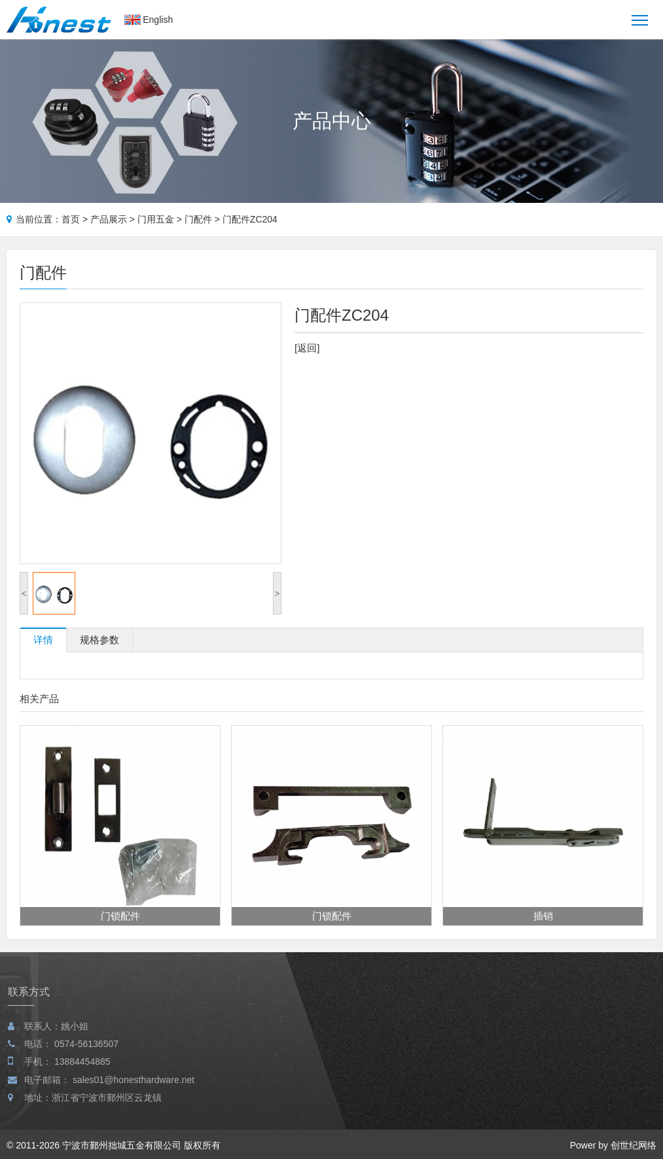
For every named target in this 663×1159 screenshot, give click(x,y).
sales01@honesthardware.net (133, 1093)
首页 (71, 219)
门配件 (198, 219)
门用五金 (155, 219)
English (158, 19)
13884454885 (82, 1074)
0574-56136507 (86, 1057)
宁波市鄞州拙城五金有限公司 (121, 1145)
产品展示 (108, 219)
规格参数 (99, 639)
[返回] (307, 347)
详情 (43, 639)
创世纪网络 (633, 1145)
